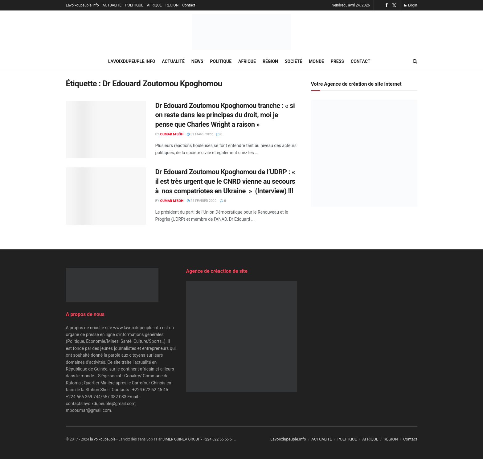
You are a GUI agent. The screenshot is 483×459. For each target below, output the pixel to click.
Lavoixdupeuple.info (82, 5)
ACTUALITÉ (112, 5)
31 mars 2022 (200, 134)
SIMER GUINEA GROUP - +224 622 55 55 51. (198, 439)
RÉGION (172, 5)
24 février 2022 (201, 201)
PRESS (337, 61)
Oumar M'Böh (171, 134)
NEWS (197, 61)
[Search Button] (415, 61)
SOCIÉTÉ (293, 61)
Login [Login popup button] (410, 5)
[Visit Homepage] (241, 32)
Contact (188, 5)
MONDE (316, 61)
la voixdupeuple (103, 439)
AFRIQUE (154, 5)
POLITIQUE (134, 5)
